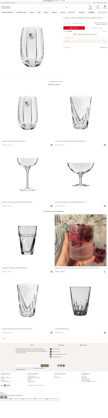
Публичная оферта (85, 380)
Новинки (91, 12)
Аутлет (105, 2)
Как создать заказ (85, 378)
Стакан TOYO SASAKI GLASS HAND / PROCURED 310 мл (70, 141)
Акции (29, 380)
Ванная (32, 12)
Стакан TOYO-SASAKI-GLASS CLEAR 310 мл (13, 141)
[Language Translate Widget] (47, 0)
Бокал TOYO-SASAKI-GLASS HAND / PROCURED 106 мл (70, 202)
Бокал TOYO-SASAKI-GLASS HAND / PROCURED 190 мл (17, 202)
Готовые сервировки (7, 12)
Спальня (46, 12)
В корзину (74, 28)
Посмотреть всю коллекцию (55, 81)
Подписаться (45, 365)
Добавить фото (103, 47)
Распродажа (102, 12)
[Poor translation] (5, 397)
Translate (61, 0)
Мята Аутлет (71, 12)
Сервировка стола (21, 12)
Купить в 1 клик (96, 28)
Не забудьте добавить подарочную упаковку (86, 34)
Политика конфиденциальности (88, 381)
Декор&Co (54, 12)
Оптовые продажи (5, 381)
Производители (31, 376)
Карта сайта (84, 377)
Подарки (62, 12)
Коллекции (81, 12)
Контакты (83, 376)
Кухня (38, 12)
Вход (55, 376)
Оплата (2, 378)
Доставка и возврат (5, 377)
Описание (68, 37)
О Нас (2, 376)
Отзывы (4, 338)
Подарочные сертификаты (34, 377)
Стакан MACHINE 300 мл (62, 329)
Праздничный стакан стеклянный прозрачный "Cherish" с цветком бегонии (77, 268)
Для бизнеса (99, 2)
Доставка (67, 41)
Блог (95, 2)
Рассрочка (3, 380)
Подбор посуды (31, 381)
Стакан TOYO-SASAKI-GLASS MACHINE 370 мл (14, 268)
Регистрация (57, 377)
